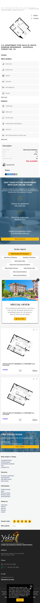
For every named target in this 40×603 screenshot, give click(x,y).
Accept (20, 600)
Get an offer (21, 318)
